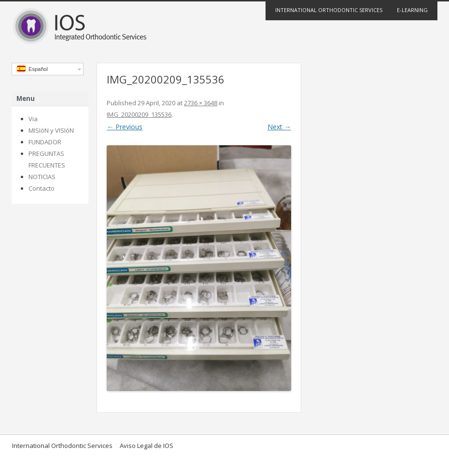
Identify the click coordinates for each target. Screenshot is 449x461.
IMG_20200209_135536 (139, 114)
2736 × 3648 (200, 102)
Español (32, 69)
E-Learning (412, 10)
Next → (279, 126)
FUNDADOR (44, 142)
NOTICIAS (42, 176)
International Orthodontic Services (328, 10)
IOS (224, 27)
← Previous (124, 126)
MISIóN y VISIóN (51, 130)
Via (33, 118)
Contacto (41, 188)
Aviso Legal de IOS (146, 445)
